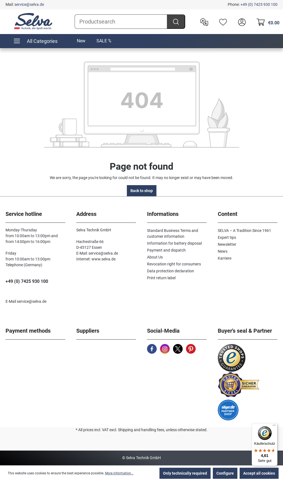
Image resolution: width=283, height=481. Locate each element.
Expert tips (227, 237)
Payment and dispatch (166, 250)
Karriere (224, 258)
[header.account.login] (240, 22)
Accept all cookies (259, 473)
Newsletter (227, 244)
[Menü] (274, 426)
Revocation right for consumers (174, 264)
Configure (225, 473)
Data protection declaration (170, 271)
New (81, 40)
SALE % (103, 40)
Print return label (161, 278)
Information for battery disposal (174, 243)
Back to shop (141, 190)
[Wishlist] (221, 22)
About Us (155, 257)
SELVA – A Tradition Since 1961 (244, 230)
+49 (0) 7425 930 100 (258, 4)
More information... (119, 473)
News (222, 251)
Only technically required (185, 473)
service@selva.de (29, 4)
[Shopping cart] (266, 22)
